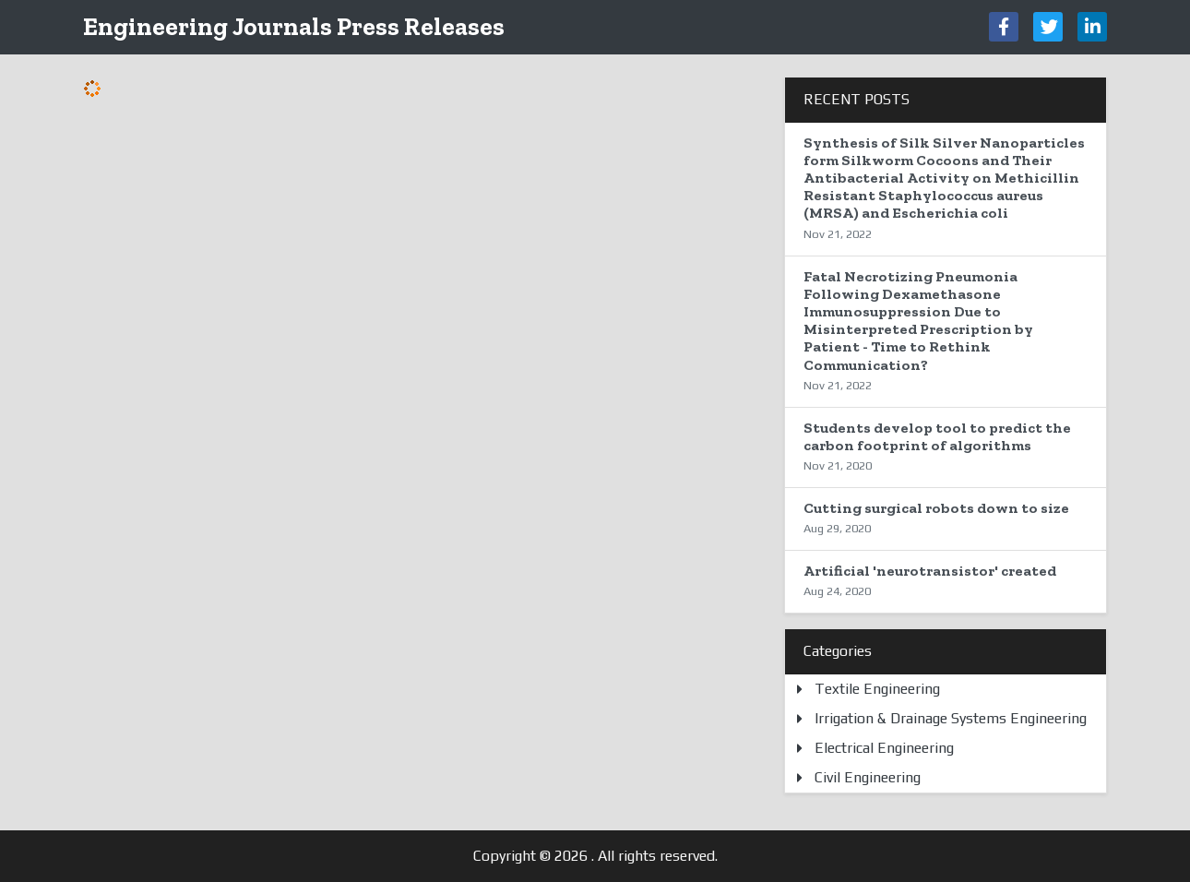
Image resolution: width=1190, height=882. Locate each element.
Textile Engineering (877, 688)
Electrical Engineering (884, 748)
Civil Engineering (868, 777)
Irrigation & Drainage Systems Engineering (951, 718)
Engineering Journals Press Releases (294, 26)
